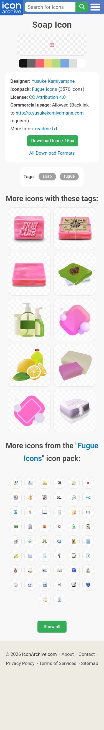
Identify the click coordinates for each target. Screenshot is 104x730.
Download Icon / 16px (52, 140)
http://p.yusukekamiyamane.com (50, 113)
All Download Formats (52, 153)
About (68, 654)
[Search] (81, 7)
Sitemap (89, 663)
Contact (86, 654)
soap (47, 176)
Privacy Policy (20, 663)
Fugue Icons (44, 89)
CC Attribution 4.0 (47, 97)
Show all (52, 626)
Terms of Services (57, 663)
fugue (69, 176)
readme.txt (46, 128)
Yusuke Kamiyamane (53, 81)
